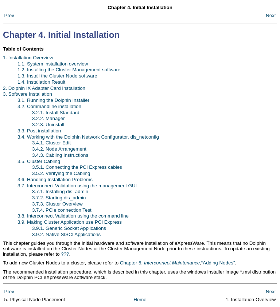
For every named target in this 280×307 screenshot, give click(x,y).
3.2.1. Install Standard (55, 112)
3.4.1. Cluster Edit (51, 142)
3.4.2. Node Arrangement (59, 149)
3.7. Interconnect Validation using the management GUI (77, 185)
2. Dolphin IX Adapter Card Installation (44, 88)
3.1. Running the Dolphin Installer (53, 100)
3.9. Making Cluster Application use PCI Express (70, 222)
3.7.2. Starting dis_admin (59, 197)
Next (271, 15)
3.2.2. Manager (48, 118)
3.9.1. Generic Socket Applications (69, 228)
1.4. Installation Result (41, 82)
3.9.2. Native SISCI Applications (66, 234)
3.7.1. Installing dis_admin (60, 191)
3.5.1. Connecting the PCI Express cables (77, 167)
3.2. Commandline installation (49, 106)
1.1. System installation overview (53, 64)
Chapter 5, (160, 263)
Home (140, 299)
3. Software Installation (27, 94)
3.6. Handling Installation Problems (55, 179)
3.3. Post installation (39, 130)
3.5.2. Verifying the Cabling (61, 173)
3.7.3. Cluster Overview (57, 204)
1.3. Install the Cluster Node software (57, 76)
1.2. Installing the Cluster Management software (69, 69)
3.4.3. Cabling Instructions (60, 155)
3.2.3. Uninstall (48, 124)
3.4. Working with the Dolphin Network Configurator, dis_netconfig (88, 137)
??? (65, 254)
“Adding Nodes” (218, 263)
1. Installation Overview (28, 57)
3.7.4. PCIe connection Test (62, 210)
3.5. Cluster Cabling (39, 161)
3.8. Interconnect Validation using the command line (73, 216)
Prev (9, 15)
